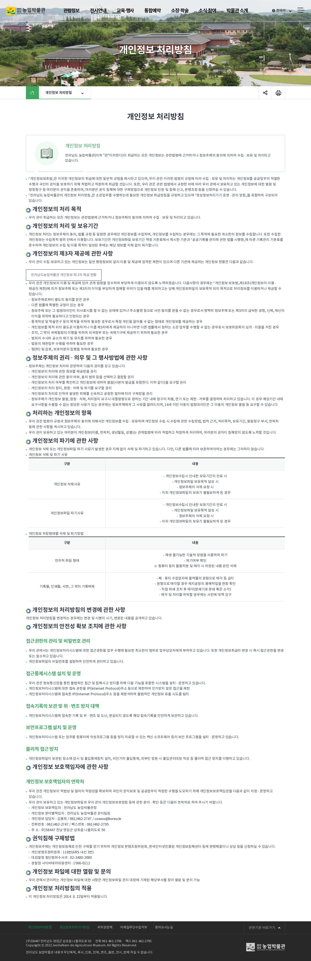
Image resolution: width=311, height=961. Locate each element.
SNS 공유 (265, 92)
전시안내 (98, 11)
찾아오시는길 (164, 927)
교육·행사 (125, 11)
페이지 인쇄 (278, 92)
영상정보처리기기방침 (75, 927)
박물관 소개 (237, 11)
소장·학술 (180, 11)
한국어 (281, 11)
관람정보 (71, 11)
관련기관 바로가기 (265, 928)
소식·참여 (207, 11)
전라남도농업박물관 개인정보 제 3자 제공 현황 (64, 275)
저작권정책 (105, 927)
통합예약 (152, 11)
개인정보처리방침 (40, 927)
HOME (35, 92)
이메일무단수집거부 (133, 927)
